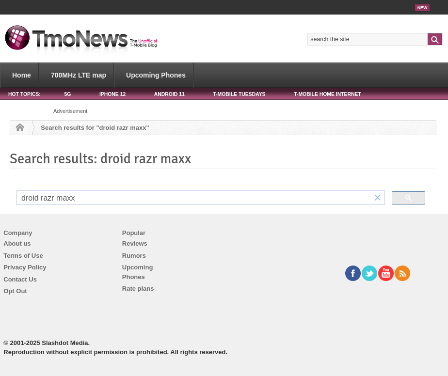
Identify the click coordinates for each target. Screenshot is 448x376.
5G (67, 94)
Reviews (134, 243)
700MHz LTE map (78, 75)
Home (21, 75)
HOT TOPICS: (24, 94)
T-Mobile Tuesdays (239, 94)
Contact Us (20, 279)
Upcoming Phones (156, 75)
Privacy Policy (24, 267)
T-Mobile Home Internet (327, 94)
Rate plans (138, 288)
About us (17, 243)
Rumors (134, 255)
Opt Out (15, 291)
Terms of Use (23, 255)
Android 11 (169, 94)
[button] (378, 197)
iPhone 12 (112, 94)
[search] (194, 198)
